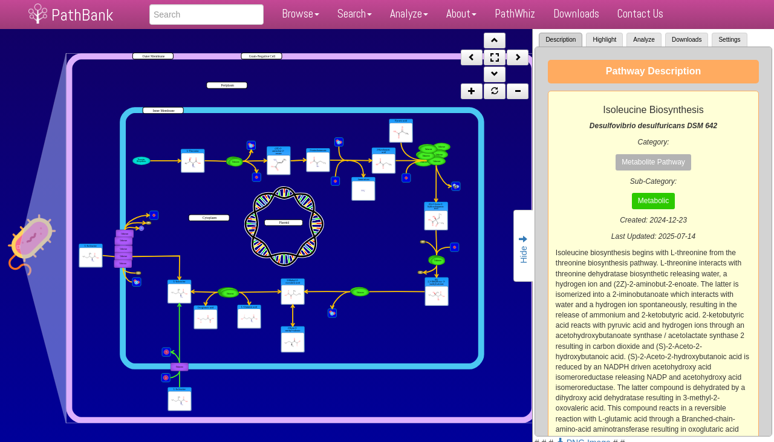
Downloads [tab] (686, 39)
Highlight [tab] (604, 39)
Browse (300, 13)
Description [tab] (560, 39)
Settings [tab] (729, 39)
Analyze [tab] (644, 39)
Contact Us (640, 13)
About (461, 13)
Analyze (409, 13)
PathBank (82, 14)
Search (354, 13)
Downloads (576, 13)
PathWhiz (515, 13)
